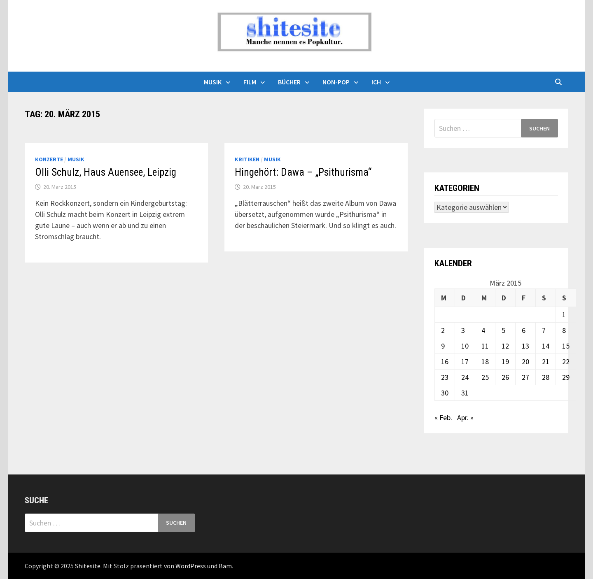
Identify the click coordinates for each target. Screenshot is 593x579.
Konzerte (49, 159)
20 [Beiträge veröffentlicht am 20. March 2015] (525, 361)
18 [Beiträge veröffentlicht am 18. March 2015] (485, 361)
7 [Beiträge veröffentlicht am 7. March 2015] (544, 330)
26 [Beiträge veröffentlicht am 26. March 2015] (505, 377)
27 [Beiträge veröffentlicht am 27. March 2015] (525, 377)
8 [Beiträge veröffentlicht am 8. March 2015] (564, 330)
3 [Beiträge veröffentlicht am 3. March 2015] (463, 330)
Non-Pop (336, 82)
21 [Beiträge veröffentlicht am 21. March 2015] (545, 361)
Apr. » (465, 417)
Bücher (289, 82)
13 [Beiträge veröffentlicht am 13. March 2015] (525, 346)
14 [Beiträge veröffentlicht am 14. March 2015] (545, 346)
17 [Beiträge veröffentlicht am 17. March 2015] (465, 361)
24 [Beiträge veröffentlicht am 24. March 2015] (465, 377)
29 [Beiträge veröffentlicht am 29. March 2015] (566, 377)
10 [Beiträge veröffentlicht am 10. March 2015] (465, 346)
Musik (213, 82)
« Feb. (443, 417)
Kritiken (247, 159)
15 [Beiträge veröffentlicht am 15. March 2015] (566, 346)
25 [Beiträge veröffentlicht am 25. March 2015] (485, 377)
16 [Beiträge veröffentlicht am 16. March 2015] (444, 361)
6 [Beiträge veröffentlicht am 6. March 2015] (523, 330)
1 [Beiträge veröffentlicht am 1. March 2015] (564, 314)
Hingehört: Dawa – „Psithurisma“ (303, 172)
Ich (376, 82)
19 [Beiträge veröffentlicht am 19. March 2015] (505, 361)
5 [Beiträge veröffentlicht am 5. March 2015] (503, 330)
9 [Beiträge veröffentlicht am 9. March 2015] (443, 346)
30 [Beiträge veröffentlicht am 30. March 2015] (444, 393)
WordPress (190, 566)
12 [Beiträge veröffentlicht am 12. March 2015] (505, 346)
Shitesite (87, 566)
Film (249, 82)
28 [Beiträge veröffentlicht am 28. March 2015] (545, 377)
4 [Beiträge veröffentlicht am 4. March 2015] (483, 330)
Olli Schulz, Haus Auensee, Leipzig (105, 172)
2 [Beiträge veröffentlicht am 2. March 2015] (443, 330)
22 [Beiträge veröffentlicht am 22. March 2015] (566, 361)
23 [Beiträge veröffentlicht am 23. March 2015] (444, 377)
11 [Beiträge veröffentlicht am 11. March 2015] (485, 346)
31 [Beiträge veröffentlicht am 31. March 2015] (465, 393)
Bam (225, 566)
